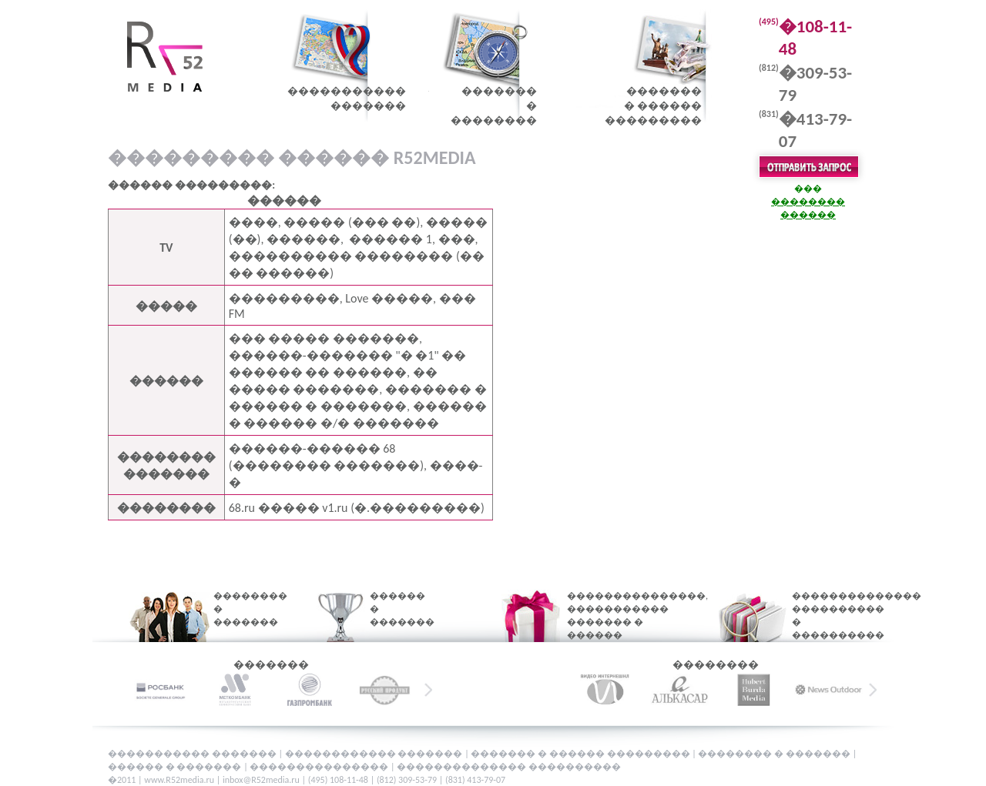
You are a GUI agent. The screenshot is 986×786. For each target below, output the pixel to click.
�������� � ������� (240, 608)
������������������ (346, 98)
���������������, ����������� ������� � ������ (618, 615)
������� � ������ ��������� (581, 753)
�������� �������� (494, 106)
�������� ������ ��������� (653, 106)
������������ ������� (374, 753)
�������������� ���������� (509, 766)
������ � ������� (392, 608)
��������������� (320, 766)
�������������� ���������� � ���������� (830, 615)
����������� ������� (193, 753)
